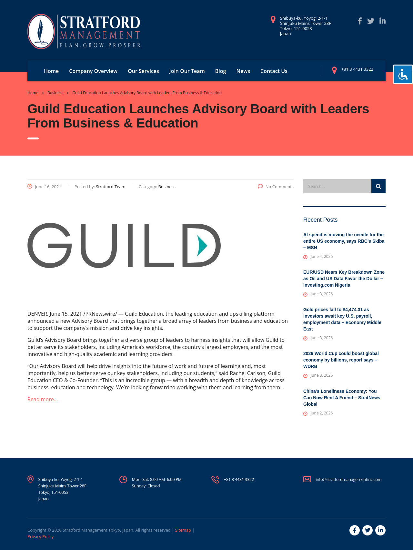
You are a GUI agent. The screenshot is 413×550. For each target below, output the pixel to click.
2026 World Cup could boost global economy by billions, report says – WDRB (341, 360)
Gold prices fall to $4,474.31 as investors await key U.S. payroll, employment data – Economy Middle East (342, 319)
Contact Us (273, 71)
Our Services (143, 71)
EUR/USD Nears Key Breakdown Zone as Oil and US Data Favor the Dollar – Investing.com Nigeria (344, 279)
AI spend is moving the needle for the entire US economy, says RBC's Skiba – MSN (343, 241)
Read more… (42, 399)
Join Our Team (187, 71)
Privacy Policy (40, 536)
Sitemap (183, 530)
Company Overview (93, 71)
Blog (220, 71)
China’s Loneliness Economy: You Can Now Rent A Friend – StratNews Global (341, 398)
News (243, 71)
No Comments (276, 186)
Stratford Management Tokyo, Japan (98, 530)
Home (51, 71)
